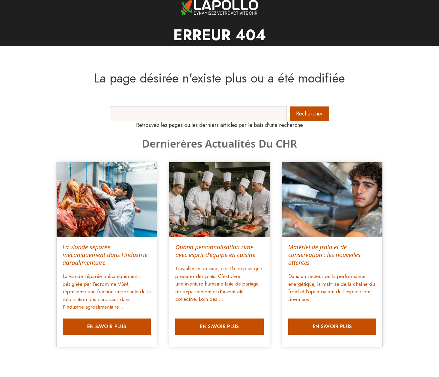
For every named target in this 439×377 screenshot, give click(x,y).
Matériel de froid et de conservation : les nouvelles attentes (324, 255)
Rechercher (309, 114)
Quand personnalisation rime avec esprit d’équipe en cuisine (215, 251)
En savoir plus (106, 326)
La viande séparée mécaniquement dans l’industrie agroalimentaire (105, 255)
